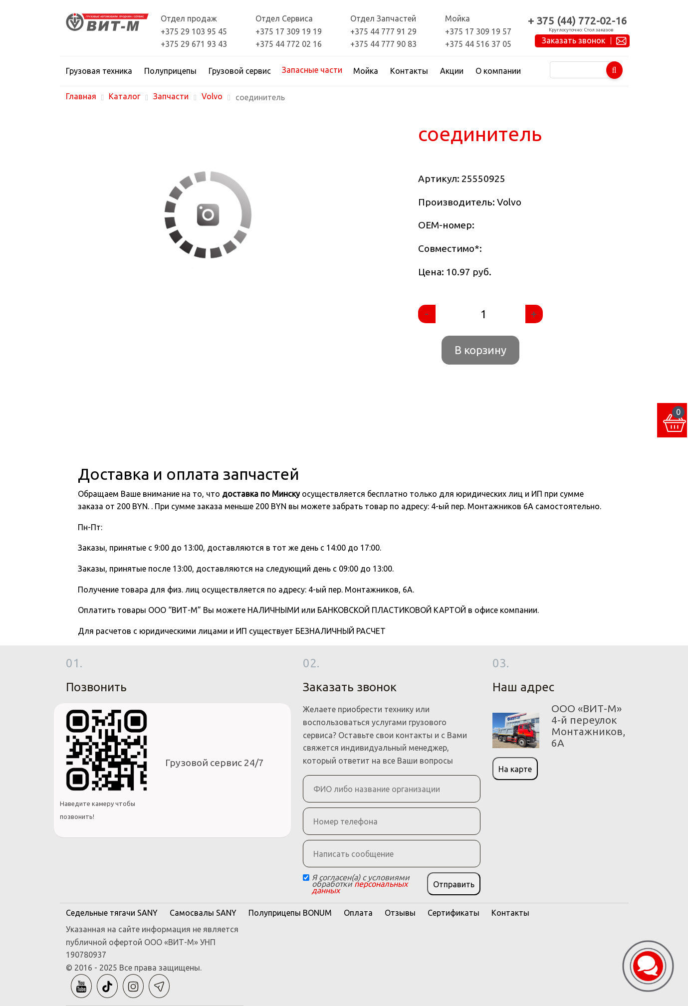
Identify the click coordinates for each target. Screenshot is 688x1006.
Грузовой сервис (240, 70)
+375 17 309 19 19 (288, 31)
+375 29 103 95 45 (194, 31)
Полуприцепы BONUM (290, 912)
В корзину (480, 350)
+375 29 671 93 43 (194, 43)
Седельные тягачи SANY (112, 912)
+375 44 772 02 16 (288, 43)
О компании (498, 70)
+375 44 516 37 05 (478, 43)
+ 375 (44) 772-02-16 (577, 20)
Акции (451, 70)
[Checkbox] (306, 877)
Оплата (358, 912)
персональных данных (360, 887)
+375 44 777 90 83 (383, 43)
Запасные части (312, 69)
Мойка (365, 70)
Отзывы (400, 912)
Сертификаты (453, 912)
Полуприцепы (170, 70)
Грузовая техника (99, 70)
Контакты (409, 70)
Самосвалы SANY (203, 912)
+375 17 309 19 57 (478, 31)
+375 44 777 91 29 (383, 31)
